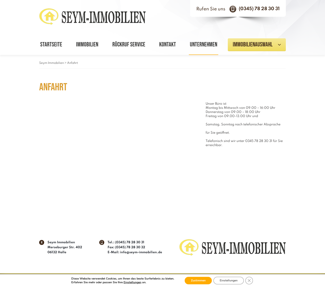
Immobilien (87, 44)
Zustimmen (198, 280)
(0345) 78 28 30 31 (259, 9)
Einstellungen (132, 282)
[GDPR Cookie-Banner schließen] (249, 280)
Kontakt (167, 44)
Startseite (51, 44)
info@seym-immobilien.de (141, 252)
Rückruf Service (128, 44)
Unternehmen (203, 44)
